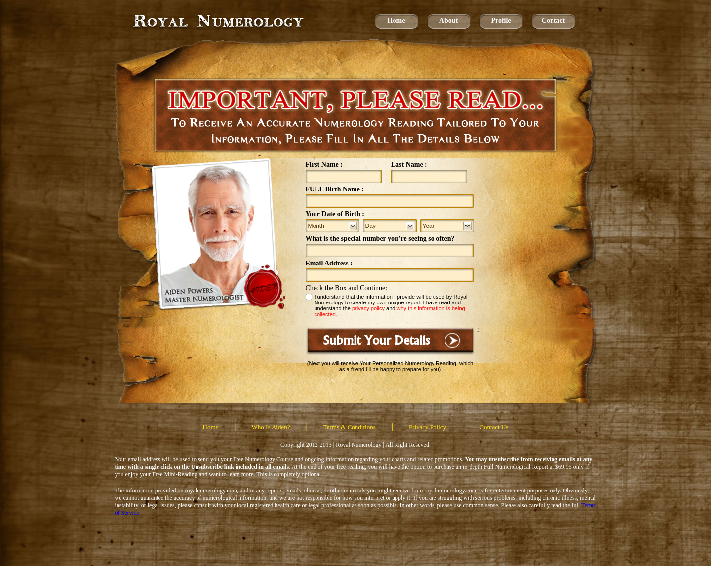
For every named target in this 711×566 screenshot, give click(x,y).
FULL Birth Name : (335, 189)
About (448, 20)
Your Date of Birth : (335, 214)
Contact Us (493, 427)
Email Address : (329, 263)
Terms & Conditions (349, 427)
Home (396, 20)
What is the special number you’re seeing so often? (380, 238)
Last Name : (409, 164)
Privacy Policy (427, 427)
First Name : (324, 164)
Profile (501, 20)
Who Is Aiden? (271, 427)
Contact (553, 20)
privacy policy (368, 308)
